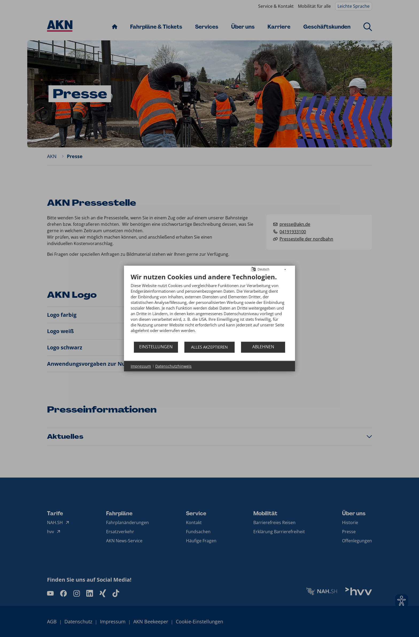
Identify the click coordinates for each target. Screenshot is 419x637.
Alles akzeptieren (209, 347)
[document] (209, 307)
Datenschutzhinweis (173, 366)
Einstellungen (156, 347)
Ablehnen (263, 347)
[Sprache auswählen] (253, 269)
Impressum (141, 366)
